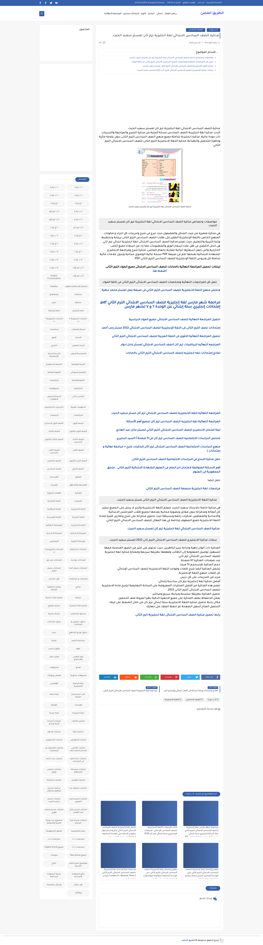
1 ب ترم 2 (54, 187)
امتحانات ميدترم (131, 14)
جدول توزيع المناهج (78, 633)
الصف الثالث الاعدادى (78, 441)
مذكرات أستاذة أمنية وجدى (54, 722)
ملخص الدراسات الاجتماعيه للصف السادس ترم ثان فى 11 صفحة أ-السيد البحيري (168, 438)
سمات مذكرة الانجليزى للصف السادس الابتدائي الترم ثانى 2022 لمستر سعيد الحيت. (175, 70)
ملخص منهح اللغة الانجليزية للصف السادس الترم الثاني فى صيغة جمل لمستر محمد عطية (161, 290)
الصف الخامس (54, 461)
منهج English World (54, 847)
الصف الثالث (54, 432)
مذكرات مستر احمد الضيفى (78, 800)
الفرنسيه (54, 477)
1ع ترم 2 (54, 204)
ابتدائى (159, 14)
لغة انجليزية (78, 713)
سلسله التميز (78, 641)
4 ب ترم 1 (54, 252)
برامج (78, 587)
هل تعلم (78, 885)
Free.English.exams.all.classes (77, 287)
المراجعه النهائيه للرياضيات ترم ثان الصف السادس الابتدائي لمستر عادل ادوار (170, 344)
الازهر (54, 338)
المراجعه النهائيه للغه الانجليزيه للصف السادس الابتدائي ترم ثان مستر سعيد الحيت (165, 413)
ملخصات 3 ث (78, 847)
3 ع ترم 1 (78, 252)
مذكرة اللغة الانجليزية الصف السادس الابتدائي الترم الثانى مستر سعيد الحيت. (177, 66)
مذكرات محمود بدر (78, 788)
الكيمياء (78, 501)
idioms (78, 303)
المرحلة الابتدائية (78, 533)
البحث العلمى (78, 346)
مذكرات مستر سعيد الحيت (54, 800)
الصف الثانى (78, 450)
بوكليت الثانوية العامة (54, 588)
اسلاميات (54, 330)
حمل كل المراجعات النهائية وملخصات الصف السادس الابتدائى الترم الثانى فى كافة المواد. (172, 62)
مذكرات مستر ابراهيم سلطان (54, 789)
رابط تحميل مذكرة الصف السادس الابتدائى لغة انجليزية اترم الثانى (177, 615)
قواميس (54, 684)
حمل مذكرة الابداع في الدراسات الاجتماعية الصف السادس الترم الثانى (176, 459)
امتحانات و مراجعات (78, 579)
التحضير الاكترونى (78, 354)
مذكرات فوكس (78, 780)
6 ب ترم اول (78, 276)
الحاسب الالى (78, 397)
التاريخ (54, 346)
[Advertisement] (159, 100)
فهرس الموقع (189, 3)
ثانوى (143, 14)
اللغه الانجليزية (78, 525)
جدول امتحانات (54, 622)
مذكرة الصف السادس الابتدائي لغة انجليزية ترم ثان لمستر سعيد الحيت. (173, 528)
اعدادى (151, 14)
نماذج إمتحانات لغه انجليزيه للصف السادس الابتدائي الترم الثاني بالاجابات (173, 353)
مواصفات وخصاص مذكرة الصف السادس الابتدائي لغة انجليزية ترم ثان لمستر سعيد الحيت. (171, 58)
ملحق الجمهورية (54, 831)
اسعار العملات (78, 330)
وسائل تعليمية (54, 885)
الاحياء (78, 338)
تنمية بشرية (54, 614)
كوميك (54, 705)
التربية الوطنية (78, 364)
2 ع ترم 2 (78, 236)
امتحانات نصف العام (54, 569)
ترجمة (78, 598)
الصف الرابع (78, 469)
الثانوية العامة (54, 372)
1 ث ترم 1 (78, 195)
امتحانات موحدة (78, 560)
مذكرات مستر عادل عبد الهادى (78, 811)
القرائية (78, 493)
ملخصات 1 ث (78, 839)
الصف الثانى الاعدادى (54, 451)
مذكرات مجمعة (54, 780)
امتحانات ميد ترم (54, 560)
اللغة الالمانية (54, 501)
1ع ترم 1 (78, 204)
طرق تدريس (54, 649)
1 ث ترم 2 (54, 195)
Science (78, 295)
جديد (54, 633)
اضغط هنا (160, 271)
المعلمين (54, 541)
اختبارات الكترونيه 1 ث (54, 320)
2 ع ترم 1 (54, 228)
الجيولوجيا (54, 389)
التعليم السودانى (78, 372)
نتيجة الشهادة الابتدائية (54, 875)
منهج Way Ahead (78, 855)
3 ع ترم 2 (54, 244)
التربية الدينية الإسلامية (54, 355)
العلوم (78, 477)
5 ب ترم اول (78, 268)
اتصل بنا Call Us (174, 3)
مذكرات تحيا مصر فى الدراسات (78, 760)
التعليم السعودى (54, 364)
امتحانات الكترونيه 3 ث (54, 551)
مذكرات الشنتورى (54, 740)
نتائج (54, 863)
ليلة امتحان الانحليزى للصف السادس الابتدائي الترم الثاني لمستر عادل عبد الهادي (168, 430)
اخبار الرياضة (54, 311)
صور (78, 649)
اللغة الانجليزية (173, 700)
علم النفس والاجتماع (78, 658)
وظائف (78, 893)
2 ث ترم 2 (78, 220)
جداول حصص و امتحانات (78, 623)
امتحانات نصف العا (78, 568)
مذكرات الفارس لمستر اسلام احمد (78, 749)
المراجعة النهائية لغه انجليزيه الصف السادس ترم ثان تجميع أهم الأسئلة (173, 421)
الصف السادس (196, 30)
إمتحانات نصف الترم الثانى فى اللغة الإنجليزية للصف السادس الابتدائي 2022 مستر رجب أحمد (160, 328)
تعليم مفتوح (54, 606)
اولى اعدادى (54, 579)
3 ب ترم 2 (78, 244)
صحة (54, 641)
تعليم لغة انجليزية (78, 606)
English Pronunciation (54, 277)
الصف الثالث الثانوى (54, 440)
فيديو (78, 668)
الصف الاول (78, 423)
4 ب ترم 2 (78, 260)
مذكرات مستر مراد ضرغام (78, 821)
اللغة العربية (78, 517)
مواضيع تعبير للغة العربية (78, 864)
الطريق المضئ (212, 13)
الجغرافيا (78, 389)
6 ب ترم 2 (213, 30)
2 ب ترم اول (54, 212)
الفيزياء (54, 485)
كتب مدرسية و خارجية (78, 695)
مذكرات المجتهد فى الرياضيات (54, 749)
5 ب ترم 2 (54, 260)
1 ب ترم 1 (78, 187)
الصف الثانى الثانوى (78, 461)
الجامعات (54, 381)
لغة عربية (54, 713)
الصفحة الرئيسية (214, 3)
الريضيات (54, 415)
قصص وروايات (54, 676)
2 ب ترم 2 (78, 212)
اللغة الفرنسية (54, 517)
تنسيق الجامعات (78, 614)
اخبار (54, 303)
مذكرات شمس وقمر (54, 770)
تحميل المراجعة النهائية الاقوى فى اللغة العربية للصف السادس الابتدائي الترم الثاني (165, 336)
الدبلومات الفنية (78, 407)
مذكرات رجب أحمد (54, 759)
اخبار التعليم (78, 311)
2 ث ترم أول (54, 220)
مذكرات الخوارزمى (78, 740)
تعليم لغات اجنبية (54, 598)
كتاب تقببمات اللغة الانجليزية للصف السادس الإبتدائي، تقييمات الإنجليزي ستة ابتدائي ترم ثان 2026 (160, 830)
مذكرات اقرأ (78, 732)
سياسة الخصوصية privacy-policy (150, 3)
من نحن (201, 3)
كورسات (78, 705)
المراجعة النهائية (112, 14)
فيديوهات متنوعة (78, 676)
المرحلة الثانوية (78, 541)
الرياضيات (78, 415)
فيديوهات (54, 668)
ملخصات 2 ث (54, 839)
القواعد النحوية (54, 493)
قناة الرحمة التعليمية (78, 685)
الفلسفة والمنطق (78, 485)
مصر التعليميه (78, 831)
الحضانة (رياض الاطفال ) (54, 398)
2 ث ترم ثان (78, 228)
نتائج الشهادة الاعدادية (78, 875)
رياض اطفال (171, 14)
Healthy (54, 287)
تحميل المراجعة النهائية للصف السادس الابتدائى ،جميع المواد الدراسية (174, 319)
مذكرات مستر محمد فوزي (54, 811)
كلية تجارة (54, 694)
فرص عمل (54, 657)
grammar (54, 295)
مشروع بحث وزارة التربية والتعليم (54, 821)
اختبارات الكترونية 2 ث (78, 320)
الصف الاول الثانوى (78, 432)
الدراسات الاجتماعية (54, 407)
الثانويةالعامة (78, 381)
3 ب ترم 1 (54, 236)
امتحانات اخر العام (78, 550)
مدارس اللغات (78, 721)
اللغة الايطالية (54, 509)
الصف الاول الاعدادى (54, 423)
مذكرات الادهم (54, 732)
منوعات (54, 855)
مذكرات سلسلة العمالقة (78, 770)
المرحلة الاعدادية (54, 533)
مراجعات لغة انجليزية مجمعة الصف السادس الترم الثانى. (182, 488)
